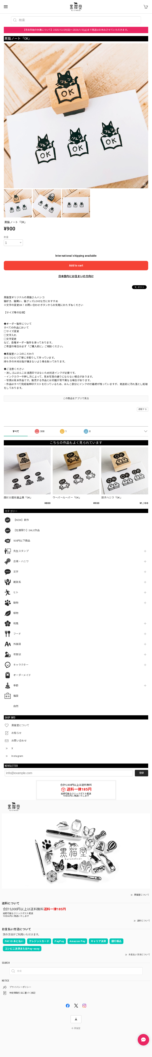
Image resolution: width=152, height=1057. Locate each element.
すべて (15, 431)
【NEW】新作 (21, 520)
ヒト (15, 592)
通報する (142, 409)
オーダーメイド (22, 675)
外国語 (17, 644)
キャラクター (20, 664)
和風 (15, 623)
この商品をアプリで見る (76, 398)
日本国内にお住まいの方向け (76, 276)
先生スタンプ (21, 551)
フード (17, 633)
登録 (141, 773)
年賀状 (17, 654)
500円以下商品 (21, 540)
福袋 (15, 695)
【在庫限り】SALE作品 (26, 530)
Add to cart (76, 265)
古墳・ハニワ (21, 561)
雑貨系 (17, 582)
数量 (6, 237)
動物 (15, 602)
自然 (15, 706)
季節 (15, 685)
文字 (15, 571)
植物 (15, 613)
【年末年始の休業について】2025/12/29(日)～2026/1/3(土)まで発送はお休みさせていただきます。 (76, 30)
